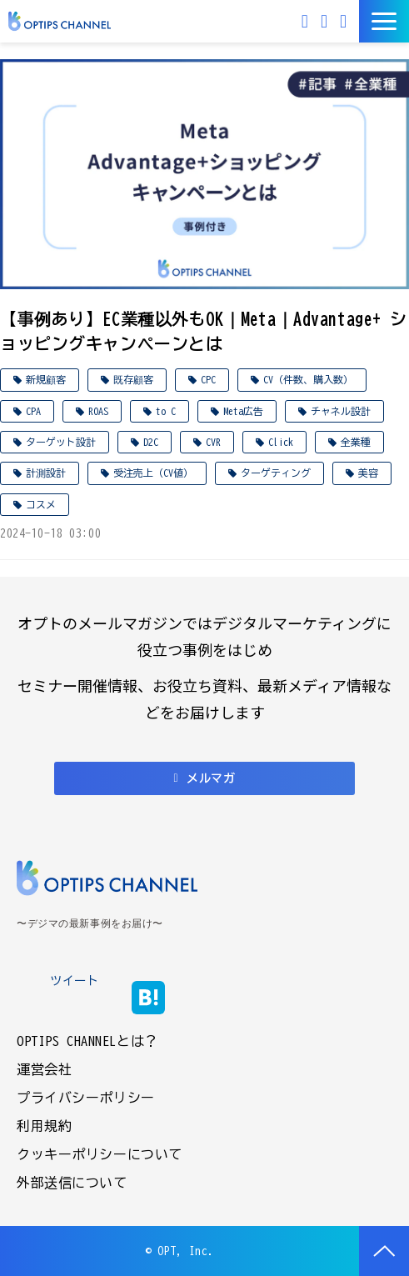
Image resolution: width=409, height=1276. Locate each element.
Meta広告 (243, 411)
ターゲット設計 (61, 442)
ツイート (74, 980)
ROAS (98, 411)
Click (280, 442)
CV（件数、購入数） (308, 379)
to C (166, 411)
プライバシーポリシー (86, 1097)
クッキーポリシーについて (99, 1154)
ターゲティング (276, 473)
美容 (368, 473)
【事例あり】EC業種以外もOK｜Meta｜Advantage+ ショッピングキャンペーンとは (203, 331)
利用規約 (44, 1126)
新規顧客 (46, 379)
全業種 (356, 442)
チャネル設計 (341, 411)
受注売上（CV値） (153, 473)
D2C (150, 442)
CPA (33, 411)
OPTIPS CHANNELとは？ (87, 1041)
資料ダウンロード (345, 21)
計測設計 (46, 473)
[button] (384, 21)
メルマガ (307, 21)
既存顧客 (133, 379)
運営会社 (44, 1069)
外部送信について (72, 1182)
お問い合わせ (326, 21)
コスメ (41, 504)
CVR (213, 442)
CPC (208, 379)
